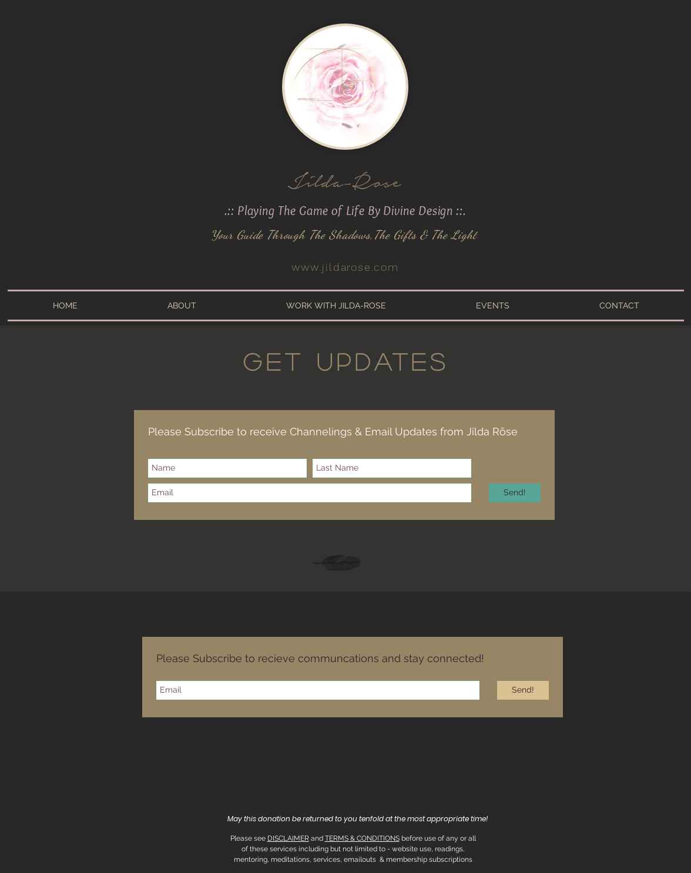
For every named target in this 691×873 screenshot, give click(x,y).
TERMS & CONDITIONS (362, 838)
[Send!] (515, 492)
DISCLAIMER (288, 838)
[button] (181, 305)
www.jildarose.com (345, 267)
